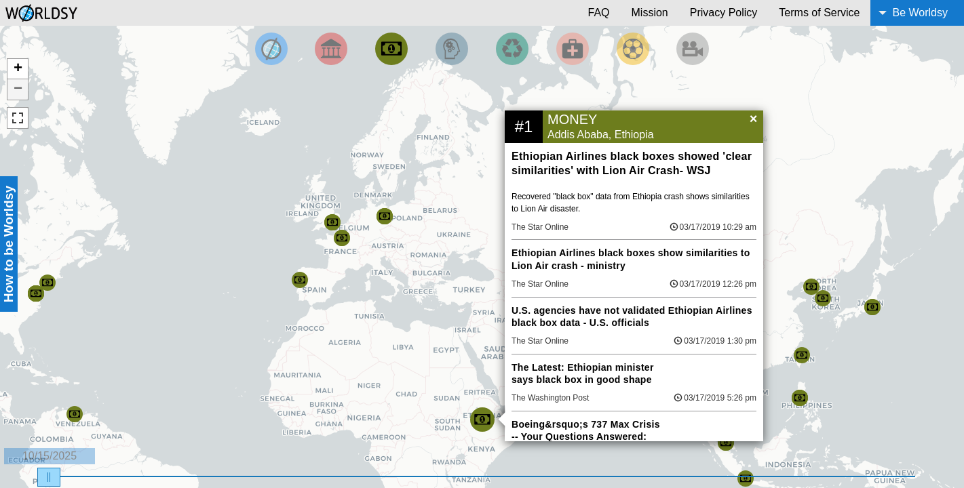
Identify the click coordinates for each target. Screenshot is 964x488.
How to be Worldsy (8, 244)
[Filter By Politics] (331, 49)
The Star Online (540, 227)
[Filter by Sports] (633, 49)
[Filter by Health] (572, 49)
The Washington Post (550, 398)
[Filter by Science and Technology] (452, 49)
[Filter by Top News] (271, 49)
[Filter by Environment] (512, 49)
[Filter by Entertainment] (692, 49)
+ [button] (18, 69)
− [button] (18, 89)
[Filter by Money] (391, 49)
